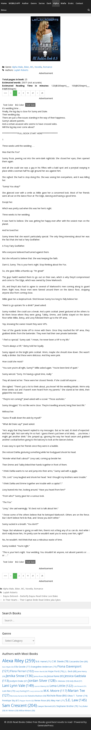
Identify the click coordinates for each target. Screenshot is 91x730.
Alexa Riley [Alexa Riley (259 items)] (18, 661)
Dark (49, 3)
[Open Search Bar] (88, 10)
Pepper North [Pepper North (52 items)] (27, 701)
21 (33, 93)
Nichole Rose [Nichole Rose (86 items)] (57, 695)
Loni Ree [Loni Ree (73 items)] (8, 690)
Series (42, 3)
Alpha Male (17, 66)
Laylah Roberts (21, 70)
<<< (5, 93)
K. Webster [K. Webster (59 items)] (62, 681)
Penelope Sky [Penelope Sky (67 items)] (10, 700)
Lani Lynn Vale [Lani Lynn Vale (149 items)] (18, 685)
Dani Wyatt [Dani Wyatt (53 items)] (8, 667)
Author (25, 3)
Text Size (30, 104)
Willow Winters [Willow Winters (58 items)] (27, 710)
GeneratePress (46, 725)
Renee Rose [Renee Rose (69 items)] (42, 700)
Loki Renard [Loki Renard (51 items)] (80, 686)
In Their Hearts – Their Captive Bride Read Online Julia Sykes (32, 599)
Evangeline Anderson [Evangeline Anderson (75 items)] (44, 666)
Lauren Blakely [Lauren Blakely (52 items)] (41, 686)
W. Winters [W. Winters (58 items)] (12, 710)
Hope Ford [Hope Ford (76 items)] (56, 671)
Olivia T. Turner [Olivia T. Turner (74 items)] (77, 695)
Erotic (71, 3)
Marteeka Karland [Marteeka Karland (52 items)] (18, 696)
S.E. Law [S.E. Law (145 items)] (76, 700)
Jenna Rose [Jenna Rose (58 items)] (40, 676)
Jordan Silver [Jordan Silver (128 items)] (42, 680)
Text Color (8, 104)
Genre (34, 3)
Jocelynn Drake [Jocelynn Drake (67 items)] (18, 681)
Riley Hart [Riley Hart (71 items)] (58, 700)
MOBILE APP (14, 3)
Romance (47, 66)
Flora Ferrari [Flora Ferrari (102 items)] (22, 671)
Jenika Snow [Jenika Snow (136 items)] (19, 675)
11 (28, 93)
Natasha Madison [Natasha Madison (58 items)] (37, 696)
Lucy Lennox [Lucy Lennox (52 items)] (36, 691)
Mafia (63, 3)
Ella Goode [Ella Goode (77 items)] (22, 666)
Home (4, 3)
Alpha (56, 3)
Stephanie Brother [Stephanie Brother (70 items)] (67, 706)
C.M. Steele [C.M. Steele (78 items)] (60, 661)
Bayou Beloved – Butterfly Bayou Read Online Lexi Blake (30, 596)
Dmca (3, 10)
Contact (79, 3)
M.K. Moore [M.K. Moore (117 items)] (55, 690)
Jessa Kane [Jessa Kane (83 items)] (55, 676)
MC (31, 66)
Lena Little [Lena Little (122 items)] (61, 686)
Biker (26, 66)
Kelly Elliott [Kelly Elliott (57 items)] (76, 681)
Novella (38, 66)
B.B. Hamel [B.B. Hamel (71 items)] (43, 661)
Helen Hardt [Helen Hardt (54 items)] (40, 671)
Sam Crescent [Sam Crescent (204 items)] (19, 705)
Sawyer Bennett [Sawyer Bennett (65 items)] (46, 706)
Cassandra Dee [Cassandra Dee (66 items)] (78, 661)
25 (42, 93)
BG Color (19, 104)
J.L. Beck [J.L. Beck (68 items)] (70, 671)
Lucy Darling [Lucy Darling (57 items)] (22, 691)
